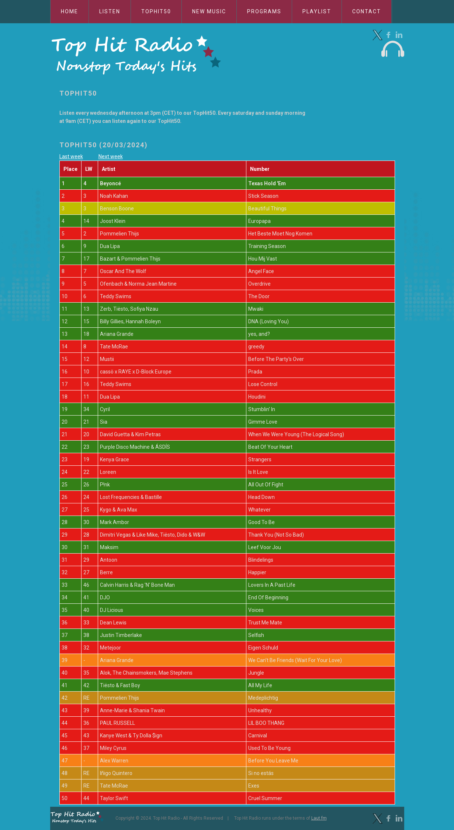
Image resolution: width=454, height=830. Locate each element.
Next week (110, 156)
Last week (71, 156)
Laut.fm (319, 818)
